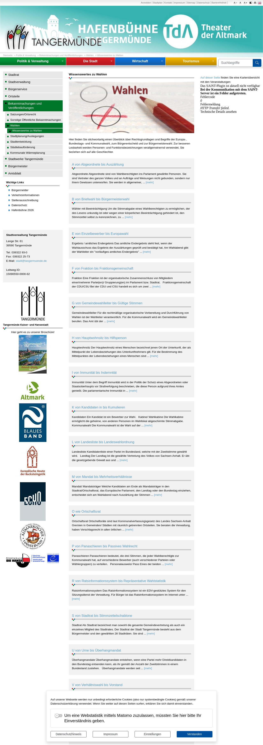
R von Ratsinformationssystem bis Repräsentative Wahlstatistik (119, 581)
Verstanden (194, 734)
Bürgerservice (17, 89)
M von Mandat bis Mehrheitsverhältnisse (102, 477)
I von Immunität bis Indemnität (94, 372)
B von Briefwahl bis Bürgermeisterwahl (100, 199)
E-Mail (10, 260)
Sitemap (191, 2)
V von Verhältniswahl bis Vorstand (97, 685)
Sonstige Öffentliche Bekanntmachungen (35, 119)
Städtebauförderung (22, 147)
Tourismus (191, 61)
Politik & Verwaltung (26, 55)
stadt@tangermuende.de (31, 260)
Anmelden (146, 2)
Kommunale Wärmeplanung (27, 152)
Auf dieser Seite (210, 77)
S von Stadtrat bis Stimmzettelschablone (102, 615)
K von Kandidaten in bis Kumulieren (98, 407)
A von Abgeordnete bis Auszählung (98, 164)
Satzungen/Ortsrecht (23, 114)
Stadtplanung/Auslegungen (27, 136)
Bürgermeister (18, 166)
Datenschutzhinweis (68, 734)
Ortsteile (14, 96)
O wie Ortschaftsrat (86, 511)
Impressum (110, 734)
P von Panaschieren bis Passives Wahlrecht (104, 546)
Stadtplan (158, 2)
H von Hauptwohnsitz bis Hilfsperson (99, 338)
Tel (8, 252)
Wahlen (89, 55)
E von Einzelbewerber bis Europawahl (100, 233)
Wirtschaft (140, 61)
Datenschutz (203, 2)
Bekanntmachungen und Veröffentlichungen (61, 55)
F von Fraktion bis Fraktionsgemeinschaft (102, 268)
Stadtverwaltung (19, 82)
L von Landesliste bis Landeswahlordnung (103, 442)
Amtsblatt (14, 173)
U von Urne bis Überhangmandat (96, 650)
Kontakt (168, 2)
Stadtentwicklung (20, 141)
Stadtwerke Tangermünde (25, 159)
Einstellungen (152, 734)
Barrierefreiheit (219, 2)
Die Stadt (90, 61)
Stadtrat (13, 74)
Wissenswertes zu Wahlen (110, 55)
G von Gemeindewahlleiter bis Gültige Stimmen (107, 303)
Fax (8, 256)
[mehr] (150, 182)
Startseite (8, 55)
